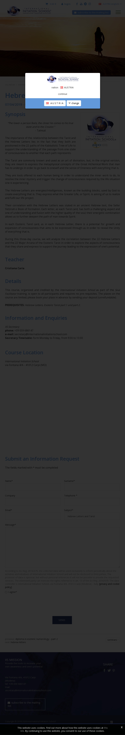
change (74, 104)
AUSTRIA (55, 104)
